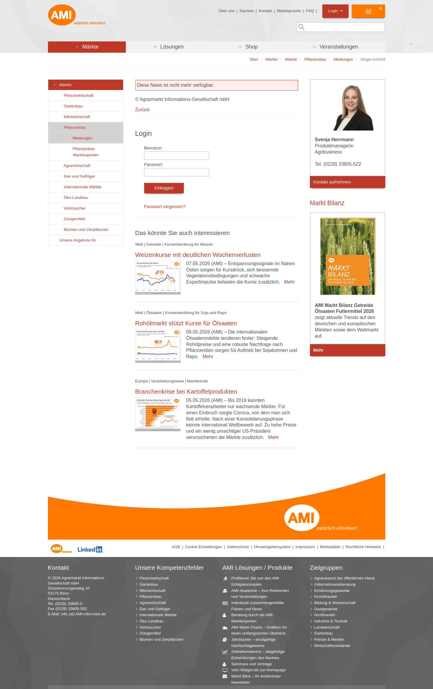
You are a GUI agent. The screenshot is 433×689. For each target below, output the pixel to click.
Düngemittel (71, 219)
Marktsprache (289, 11)
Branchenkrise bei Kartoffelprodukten (186, 391)
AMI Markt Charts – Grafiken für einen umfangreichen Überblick (257, 630)
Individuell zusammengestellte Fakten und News (255, 605)
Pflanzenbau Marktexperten (82, 152)
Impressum (305, 547)
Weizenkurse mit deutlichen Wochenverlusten (198, 254)
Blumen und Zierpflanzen (83, 229)
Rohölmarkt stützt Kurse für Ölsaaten (186, 323)
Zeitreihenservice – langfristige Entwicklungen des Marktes (256, 654)
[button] (87, 47)
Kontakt (265, 11)
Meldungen (79, 138)
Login (335, 11)
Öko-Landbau (72, 197)
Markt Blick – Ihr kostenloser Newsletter (254, 679)
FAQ (310, 11)
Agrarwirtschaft (74, 165)
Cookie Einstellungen (203, 547)
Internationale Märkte (79, 187)
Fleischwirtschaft (75, 95)
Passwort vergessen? (165, 206)
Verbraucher (71, 208)
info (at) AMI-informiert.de (83, 614)
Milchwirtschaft (73, 117)
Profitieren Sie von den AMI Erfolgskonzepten (253, 581)
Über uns (227, 11)
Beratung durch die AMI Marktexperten (250, 617)
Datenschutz (238, 547)
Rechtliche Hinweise (363, 547)
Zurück (142, 109)
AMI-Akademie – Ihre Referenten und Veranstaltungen (258, 593)
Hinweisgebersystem (272, 547)
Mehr (288, 281)
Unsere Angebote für (74, 240)
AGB (176, 547)
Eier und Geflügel (76, 176)
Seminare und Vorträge (249, 664)
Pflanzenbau (71, 127)
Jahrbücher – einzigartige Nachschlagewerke (251, 642)
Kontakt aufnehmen (332, 182)
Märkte (62, 85)
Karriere (247, 11)
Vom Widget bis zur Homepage (256, 670)
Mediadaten (330, 547)
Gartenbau (70, 106)
